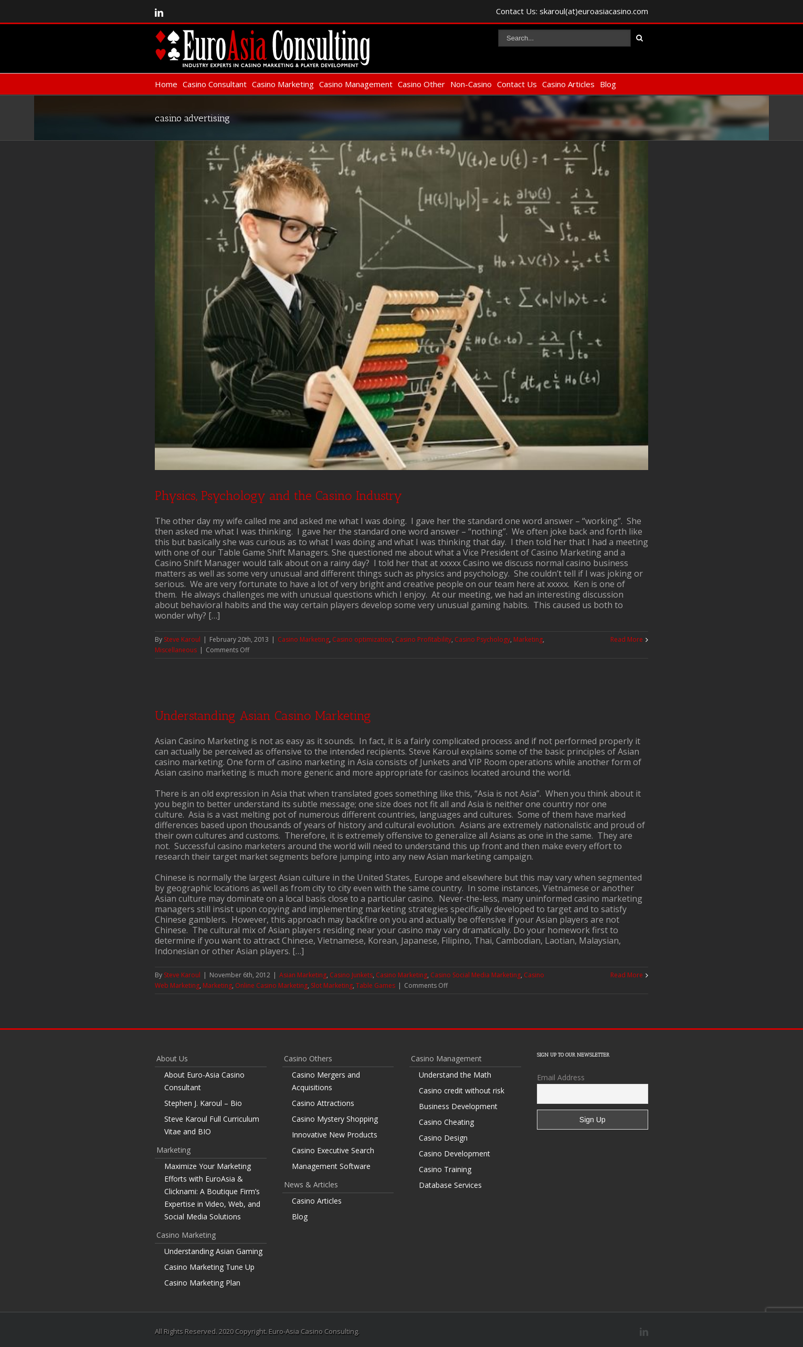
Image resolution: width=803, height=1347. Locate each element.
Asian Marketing (302, 972)
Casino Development (454, 1151)
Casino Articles (568, 84)
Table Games (375, 982)
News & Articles (311, 1182)
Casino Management (356, 84)
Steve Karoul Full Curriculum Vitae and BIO (211, 1122)
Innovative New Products (334, 1132)
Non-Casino (471, 84)
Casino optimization (362, 636)
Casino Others (308, 1056)
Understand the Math (455, 1072)
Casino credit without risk (461, 1088)
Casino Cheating (446, 1119)
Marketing (528, 636)
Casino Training (445, 1167)
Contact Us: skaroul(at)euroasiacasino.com (572, 11)
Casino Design (443, 1135)
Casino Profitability (423, 636)
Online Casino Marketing (271, 982)
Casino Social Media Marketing (475, 972)
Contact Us (517, 84)
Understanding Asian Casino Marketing (263, 713)
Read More (626, 636)
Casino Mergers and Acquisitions (326, 1078)
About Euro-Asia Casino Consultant (204, 1078)
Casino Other (421, 84)
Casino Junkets (351, 972)
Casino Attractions (323, 1100)
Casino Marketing (283, 84)
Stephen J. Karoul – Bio (203, 1100)
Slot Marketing (332, 982)
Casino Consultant (215, 84)
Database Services (450, 1182)
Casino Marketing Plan (202, 1280)
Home (166, 84)
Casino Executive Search (333, 1148)
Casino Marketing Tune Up (209, 1264)
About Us (172, 1056)
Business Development (458, 1104)
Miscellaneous (176, 647)
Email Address (561, 1075)
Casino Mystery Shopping (335, 1116)
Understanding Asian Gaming (213, 1249)
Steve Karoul (182, 636)
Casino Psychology (482, 636)
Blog (608, 84)
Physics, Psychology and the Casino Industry (278, 492)
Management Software (331, 1163)
